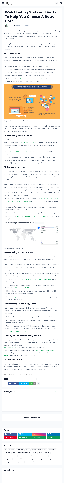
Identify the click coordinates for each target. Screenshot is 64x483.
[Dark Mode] (57, 3)
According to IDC (10, 347)
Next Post (58, 424)
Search (34, 449)
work (32, 462)
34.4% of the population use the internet (31, 216)
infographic (8, 459)
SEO (27, 449)
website (47, 379)
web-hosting (40, 379)
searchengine (40, 459)
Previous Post (7, 424)
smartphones (19, 462)
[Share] (57, 26)
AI (5, 449)
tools (27, 462)
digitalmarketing (34, 456)
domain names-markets (27, 142)
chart (40, 452)
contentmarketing (10, 456)
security (49, 459)
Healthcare (20, 449)
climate (47, 452)
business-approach (13, 379)
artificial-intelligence (24, 452)
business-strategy (24, 379)
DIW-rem (33, 379)
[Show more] (38, 383)
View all (57, 392)
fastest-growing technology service (23, 297)
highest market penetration (28, 213)
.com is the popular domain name (19, 151)
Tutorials (7, 452)
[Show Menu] (3, 3)
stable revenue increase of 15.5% (48, 350)
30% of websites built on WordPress (32, 79)
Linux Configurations (18, 331)
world (38, 462)
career (34, 452)
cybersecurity (23, 456)
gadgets (44, 456)
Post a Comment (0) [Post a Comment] (32, 417)
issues (16, 459)
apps (14, 452)
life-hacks (23, 459)
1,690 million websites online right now (36, 279)
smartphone (8, 462)
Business (11, 449)
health (51, 456)
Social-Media (42, 449)
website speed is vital (21, 288)
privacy (31, 459)
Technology (52, 449)
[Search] (61, 3)
